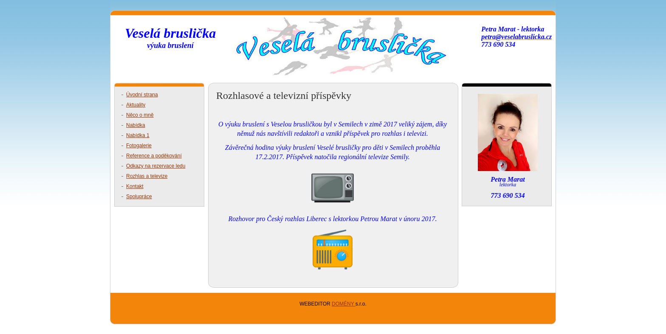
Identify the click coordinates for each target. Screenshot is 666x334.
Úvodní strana (142, 95)
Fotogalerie (139, 146)
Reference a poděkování (154, 156)
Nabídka (135, 125)
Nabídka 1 (138, 135)
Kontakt (135, 186)
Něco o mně (140, 115)
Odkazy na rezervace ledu (155, 166)
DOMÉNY (344, 304)
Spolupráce (139, 196)
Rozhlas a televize (146, 176)
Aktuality (135, 105)
